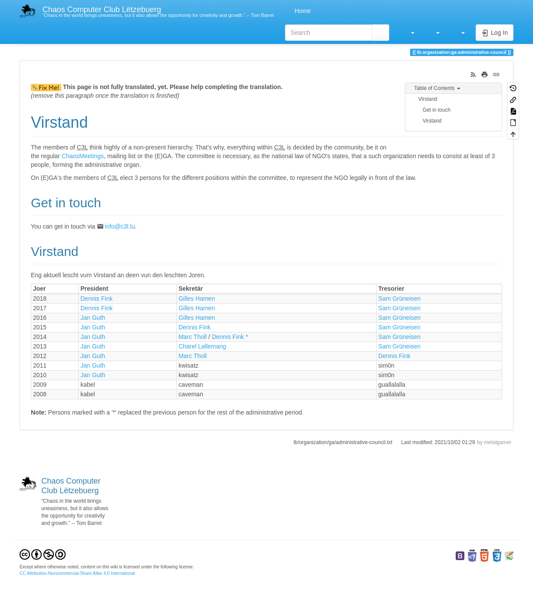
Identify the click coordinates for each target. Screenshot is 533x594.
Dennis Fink (96, 298)
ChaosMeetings (83, 156)
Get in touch (436, 110)
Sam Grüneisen (399, 298)
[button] (408, 32)
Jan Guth (92, 317)
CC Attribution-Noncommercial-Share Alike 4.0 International (77, 573)
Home (302, 10)
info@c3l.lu (120, 226)
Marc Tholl (193, 336)
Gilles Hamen (197, 298)
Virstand (427, 99)
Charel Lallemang (202, 346)
